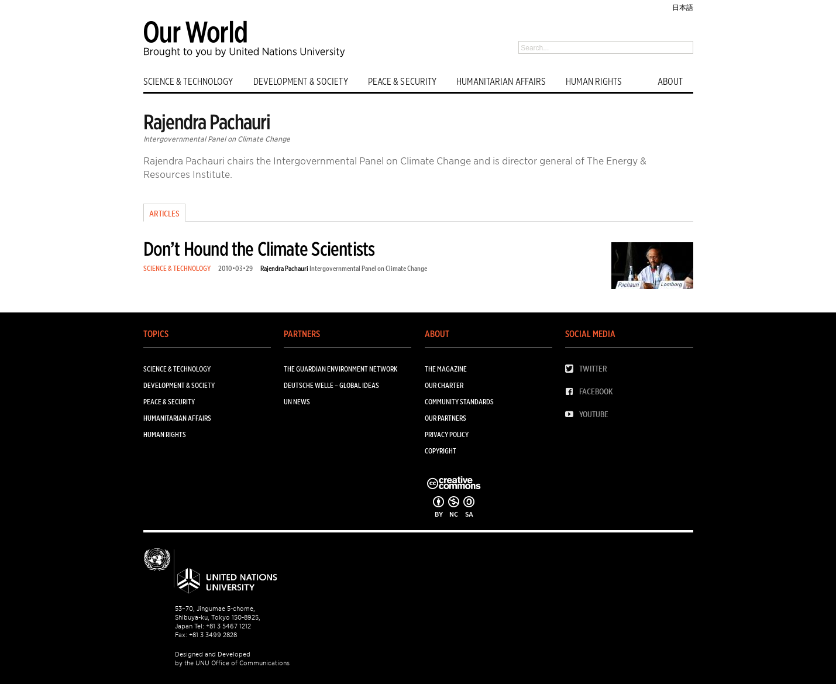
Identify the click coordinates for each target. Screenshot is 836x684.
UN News (297, 401)
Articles (164, 213)
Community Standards (459, 401)
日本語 (682, 7)
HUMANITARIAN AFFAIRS (501, 81)
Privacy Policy (447, 434)
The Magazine (446, 369)
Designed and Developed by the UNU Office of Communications (232, 658)
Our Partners (445, 418)
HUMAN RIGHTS (594, 81)
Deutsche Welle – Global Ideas (331, 385)
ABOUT (670, 81)
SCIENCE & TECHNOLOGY (188, 81)
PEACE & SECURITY (402, 81)
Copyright (440, 450)
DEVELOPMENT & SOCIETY (300, 81)
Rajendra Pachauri (284, 268)
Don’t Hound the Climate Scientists (259, 249)
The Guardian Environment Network (340, 369)
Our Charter (444, 385)
